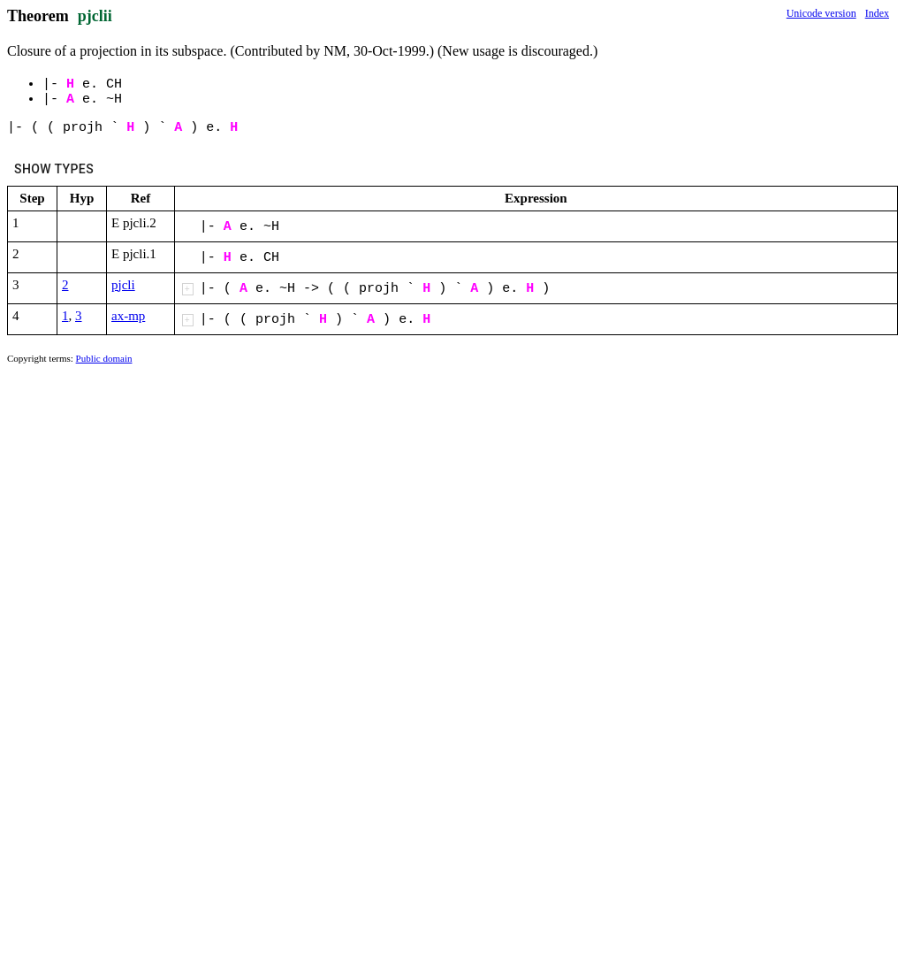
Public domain (104, 358)
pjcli (123, 285)
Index (877, 13)
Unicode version (821, 13)
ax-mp (128, 316)
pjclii (95, 16)
